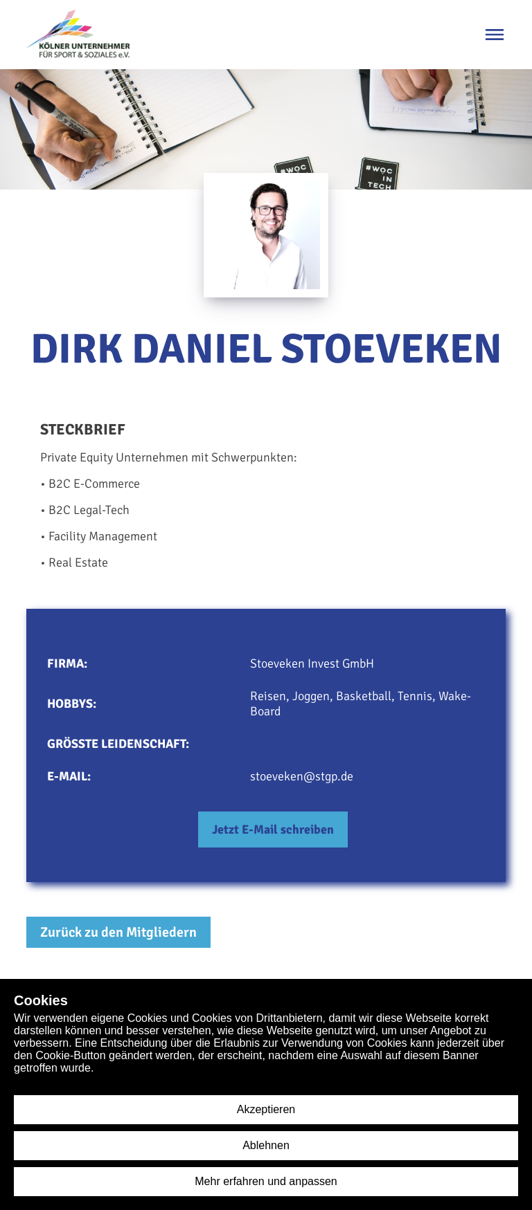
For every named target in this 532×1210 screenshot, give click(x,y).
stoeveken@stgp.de (301, 776)
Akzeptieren (266, 1109)
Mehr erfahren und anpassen (266, 1181)
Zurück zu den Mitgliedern (118, 932)
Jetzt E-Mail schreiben (273, 829)
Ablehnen (266, 1145)
